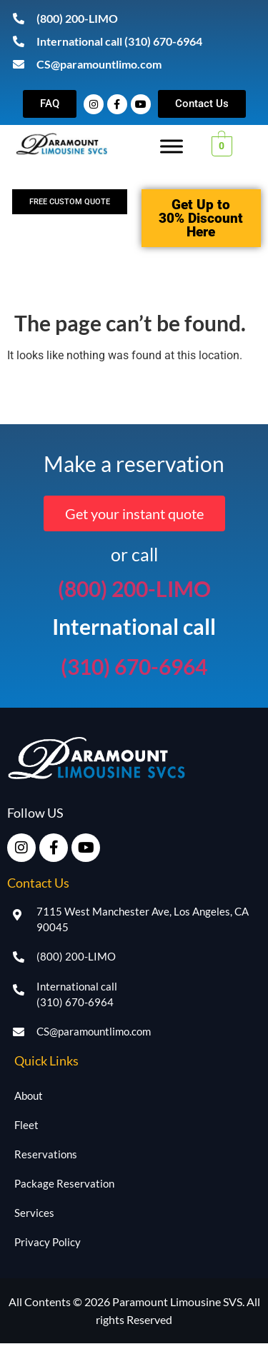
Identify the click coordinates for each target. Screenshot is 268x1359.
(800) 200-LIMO (134, 588)
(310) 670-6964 (134, 666)
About (28, 1095)
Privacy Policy (47, 1241)
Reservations (45, 1154)
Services (34, 1212)
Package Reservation (64, 1183)
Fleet (26, 1124)
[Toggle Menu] (171, 146)
